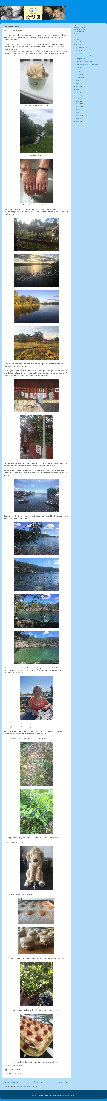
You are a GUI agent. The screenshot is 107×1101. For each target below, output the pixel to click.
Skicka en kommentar (14, 1073)
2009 (78, 110)
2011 (78, 104)
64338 (78, 27)
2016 (78, 89)
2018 (78, 83)
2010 (78, 107)
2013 (78, 98)
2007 (78, 116)
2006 (78, 118)
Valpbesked (81, 59)
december (81, 47)
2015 (78, 92)
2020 (78, 45)
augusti (80, 50)
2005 (78, 121)
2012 (78, 101)
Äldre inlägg (63, 1082)
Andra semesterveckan (85, 56)
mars (79, 74)
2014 (78, 95)
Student (80, 67)
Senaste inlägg (11, 1082)
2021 (78, 42)
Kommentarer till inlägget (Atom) (26, 1086)
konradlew (58, 1095)
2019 (78, 81)
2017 (78, 86)
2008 (78, 113)
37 (74, 32)
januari (80, 77)
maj (79, 71)
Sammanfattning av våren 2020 (87, 64)
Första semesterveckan (85, 61)
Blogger (72, 1095)
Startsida (37, 1082)
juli (79, 53)
